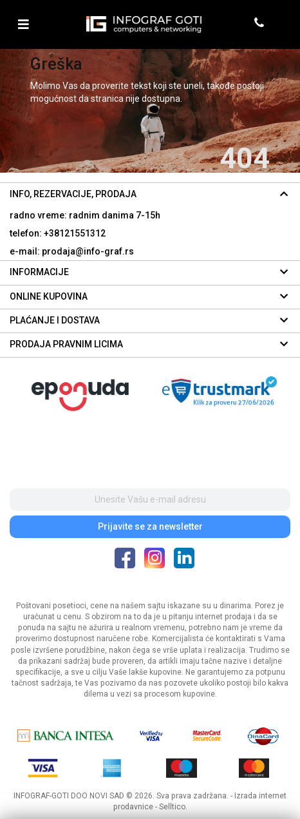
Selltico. (173, 806)
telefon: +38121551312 (58, 233)
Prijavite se (150, 526)
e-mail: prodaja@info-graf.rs (72, 251)
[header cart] (279, 24)
